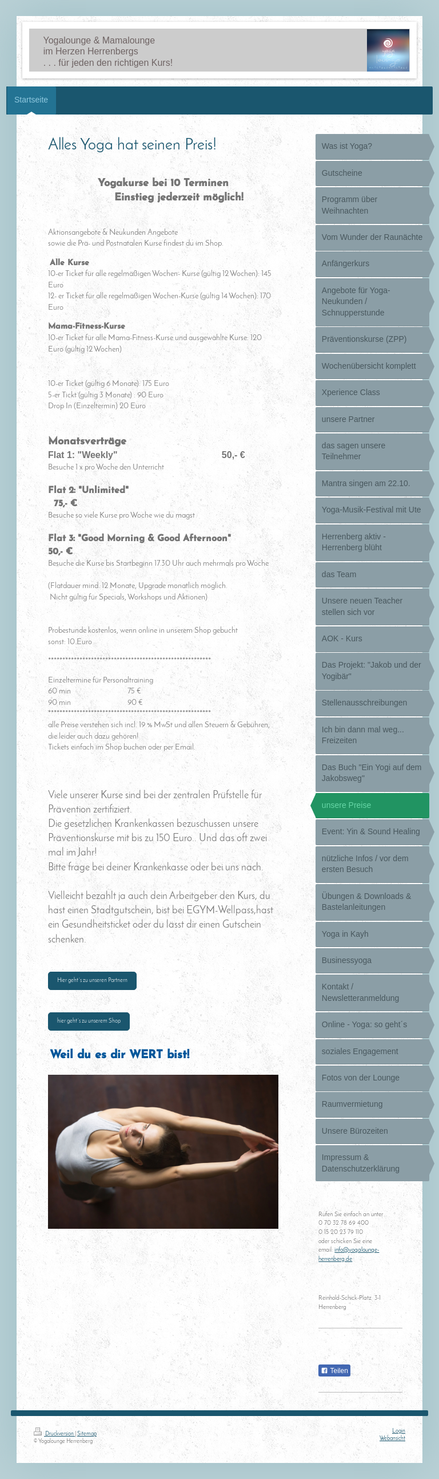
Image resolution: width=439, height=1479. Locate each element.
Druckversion (54, 1434)
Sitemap (87, 1434)
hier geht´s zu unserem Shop (89, 1021)
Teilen (334, 1371)
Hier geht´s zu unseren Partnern (92, 980)
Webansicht (392, 1438)
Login (398, 1431)
